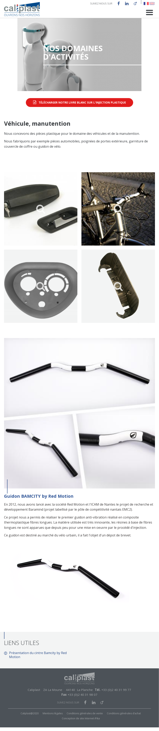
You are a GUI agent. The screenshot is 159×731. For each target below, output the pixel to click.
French (146, 3)
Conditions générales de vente (85, 717)
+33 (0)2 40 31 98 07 (82, 698)
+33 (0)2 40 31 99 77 (116, 693)
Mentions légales (53, 717)
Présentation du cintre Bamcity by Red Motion (38, 658)
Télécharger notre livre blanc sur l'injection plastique (82, 106)
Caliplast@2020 (30, 717)
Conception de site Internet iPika (81, 722)
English (152, 3)
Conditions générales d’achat (124, 717)
